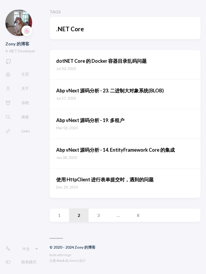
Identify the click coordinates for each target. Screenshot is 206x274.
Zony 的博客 (17, 43)
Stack (60, 261)
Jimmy (74, 261)
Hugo (67, 255)
